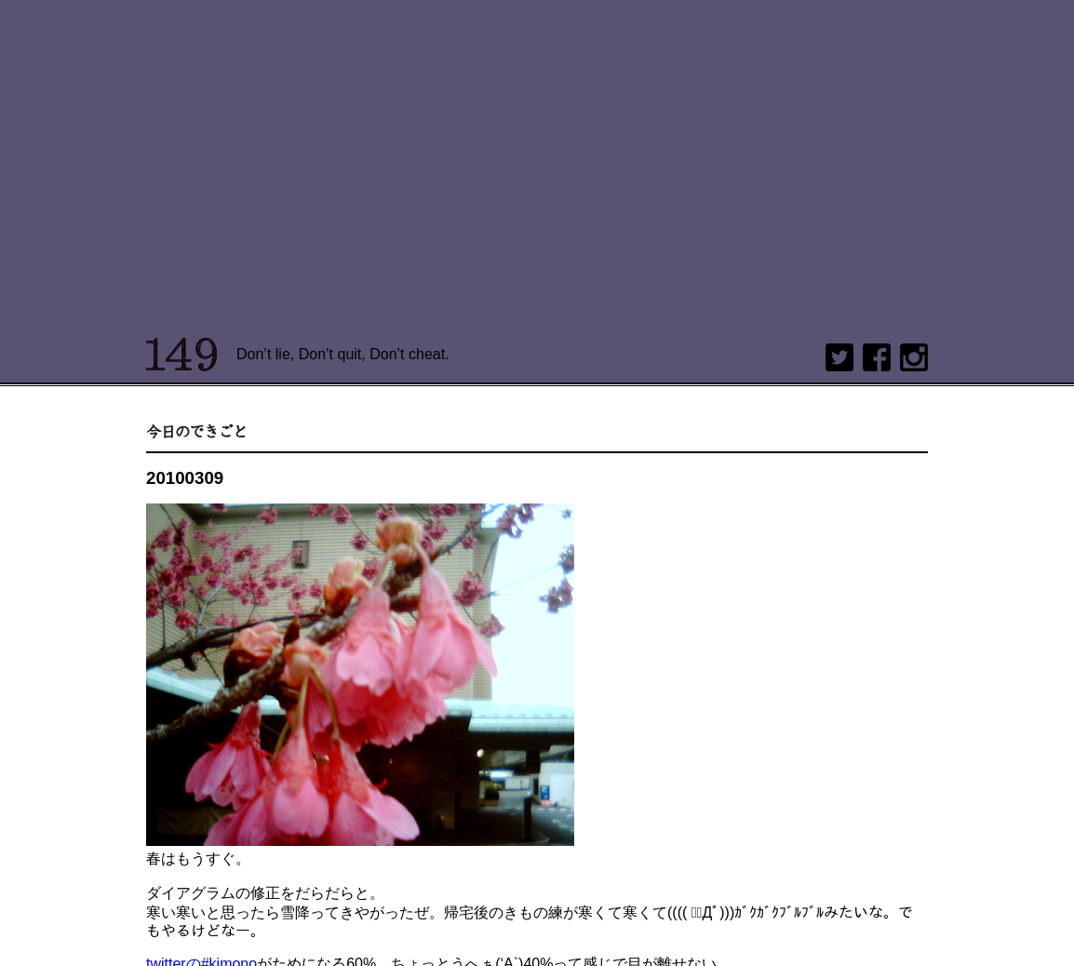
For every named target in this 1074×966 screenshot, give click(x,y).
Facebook (877, 357)
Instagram (914, 357)
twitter (839, 357)
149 (182, 354)
